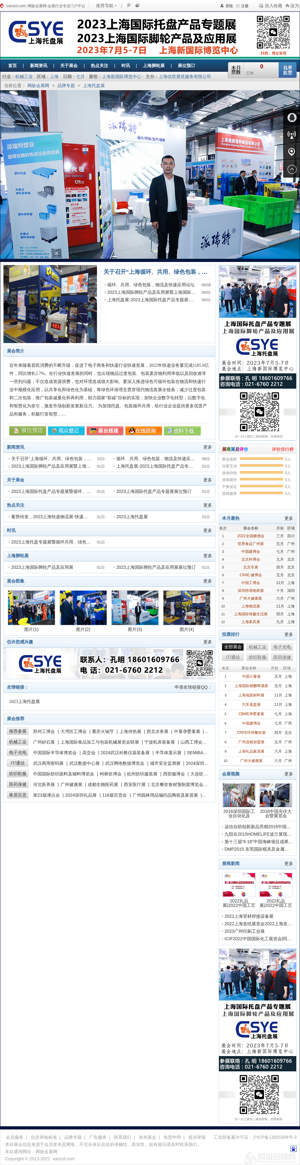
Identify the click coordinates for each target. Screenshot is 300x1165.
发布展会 (147, 1137)
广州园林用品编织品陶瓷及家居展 (165, 795)
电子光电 (18, 752)
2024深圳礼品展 (81, 795)
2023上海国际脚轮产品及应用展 (42, 567)
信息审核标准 (44, 1137)
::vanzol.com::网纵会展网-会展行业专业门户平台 (45, 6)
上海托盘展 (94, 85)
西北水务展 (157, 731)
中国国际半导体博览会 (55, 752)
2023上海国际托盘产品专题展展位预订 (153, 491)
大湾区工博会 (73, 731)
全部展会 (233, 646)
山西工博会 (191, 742)
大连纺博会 (201, 773)
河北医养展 (44, 784)
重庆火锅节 (103, 731)
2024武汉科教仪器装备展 (125, 752)
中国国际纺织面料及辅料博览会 (63, 773)
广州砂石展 (44, 742)
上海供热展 (130, 731)
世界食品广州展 (251, 544)
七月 (80, 76)
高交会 (88, 752)
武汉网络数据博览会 (124, 763)
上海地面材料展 (251, 695)
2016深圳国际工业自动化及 (239, 800)
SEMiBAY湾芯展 (203, 752)
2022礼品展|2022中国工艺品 (239, 890)
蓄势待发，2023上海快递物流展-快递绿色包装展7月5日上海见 (71, 516)
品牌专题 (66, 85)
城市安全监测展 (165, 763)
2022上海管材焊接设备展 (249, 916)
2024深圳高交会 (201, 763)
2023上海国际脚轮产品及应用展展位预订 (156, 567)
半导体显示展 (168, 752)
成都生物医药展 (103, 784)
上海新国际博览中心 (121, 76)
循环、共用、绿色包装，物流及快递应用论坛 (151, 284)
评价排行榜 (283, 449)
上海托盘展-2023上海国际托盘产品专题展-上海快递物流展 (163, 299)
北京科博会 (250, 559)
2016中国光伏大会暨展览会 (276, 800)
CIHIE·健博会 (251, 575)
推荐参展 (18, 731)
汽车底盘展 (251, 704)
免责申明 (172, 1137)
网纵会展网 (38, 85)
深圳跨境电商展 (251, 590)
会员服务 (14, 1137)
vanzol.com (64, 1158)
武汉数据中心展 (84, 763)
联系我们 (122, 1137)
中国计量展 (251, 676)
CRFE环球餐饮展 (251, 732)
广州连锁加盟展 (251, 742)
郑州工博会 (44, 731)
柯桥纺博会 (111, 773)
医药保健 (18, 784)
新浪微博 (137, 5)
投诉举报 (197, 1137)
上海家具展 (250, 622)
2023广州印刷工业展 (245, 931)
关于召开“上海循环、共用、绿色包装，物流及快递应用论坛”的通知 (188, 272)
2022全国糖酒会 (250, 536)
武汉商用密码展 (48, 763)
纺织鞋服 (18, 773)
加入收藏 (273, 5)
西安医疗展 (135, 784)
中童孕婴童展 (187, 731)
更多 (207, 447)
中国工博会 (250, 583)
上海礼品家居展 (251, 751)
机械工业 (24, 76)
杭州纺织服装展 (142, 773)
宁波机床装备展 (159, 742)
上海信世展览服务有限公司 (185, 76)
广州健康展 (71, 784)
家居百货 (18, 794)
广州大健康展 (251, 598)
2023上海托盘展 (132, 516)
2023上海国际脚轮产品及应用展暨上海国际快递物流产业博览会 (168, 292)
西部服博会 (174, 773)
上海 (54, 76)
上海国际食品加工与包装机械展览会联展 (99, 742)
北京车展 (250, 567)
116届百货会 (114, 795)
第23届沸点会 (46, 795)
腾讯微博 (128, 5)
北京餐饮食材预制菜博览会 (177, 784)
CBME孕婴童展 (251, 714)
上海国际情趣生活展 (251, 614)
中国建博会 (250, 551)
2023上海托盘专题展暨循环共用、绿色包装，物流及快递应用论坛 (75, 541)
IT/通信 (17, 762)
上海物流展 (250, 606)
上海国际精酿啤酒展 (251, 686)
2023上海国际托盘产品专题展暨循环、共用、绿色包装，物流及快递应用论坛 (86, 491)
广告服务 (98, 1137)
